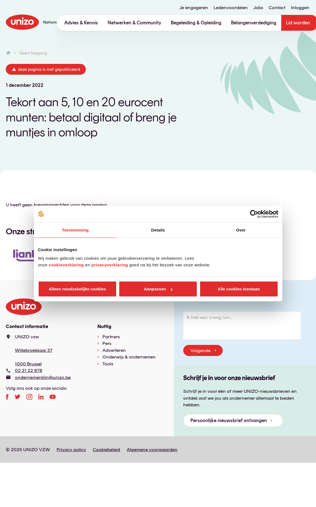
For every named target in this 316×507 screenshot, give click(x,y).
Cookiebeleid (106, 449)
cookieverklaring (66, 264)
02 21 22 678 (28, 370)
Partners (111, 336)
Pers (106, 343)
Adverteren (114, 350)
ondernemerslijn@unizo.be (43, 377)
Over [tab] (241, 229)
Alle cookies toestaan (238, 289)
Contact (277, 7)
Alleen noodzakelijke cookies (77, 289)
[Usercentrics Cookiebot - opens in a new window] (254, 214)
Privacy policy (71, 449)
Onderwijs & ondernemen (129, 357)
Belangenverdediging (253, 22)
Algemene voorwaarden (152, 449)
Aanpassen (158, 289)
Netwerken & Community (134, 22)
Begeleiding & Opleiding (196, 22)
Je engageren (193, 7)
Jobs (258, 7)
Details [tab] (158, 229)
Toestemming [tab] (75, 229)
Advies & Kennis (81, 22)
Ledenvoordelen (231, 7)
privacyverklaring (109, 264)
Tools (107, 363)
